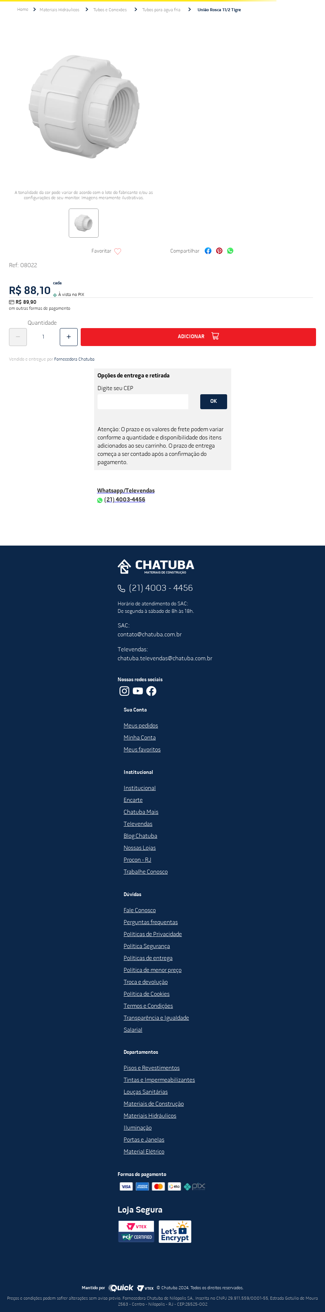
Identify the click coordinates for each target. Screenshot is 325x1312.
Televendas (138, 824)
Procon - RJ (137, 860)
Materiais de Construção (154, 1104)
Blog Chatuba (140, 836)
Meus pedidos (141, 726)
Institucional (140, 788)
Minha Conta (140, 738)
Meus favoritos (142, 750)
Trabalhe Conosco (146, 872)
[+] (69, 337)
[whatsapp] (230, 251)
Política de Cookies (147, 994)
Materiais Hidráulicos (59, 10)
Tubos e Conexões (110, 10)
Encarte (133, 800)
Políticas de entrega (148, 958)
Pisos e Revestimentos (152, 1068)
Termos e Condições (148, 1006)
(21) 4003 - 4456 (161, 588)
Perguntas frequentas (151, 923)
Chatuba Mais (141, 812)
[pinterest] (219, 251)
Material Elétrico (144, 1152)
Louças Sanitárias (146, 1092)
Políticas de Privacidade (153, 935)
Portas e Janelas (144, 1140)
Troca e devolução (146, 982)
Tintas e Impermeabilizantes (159, 1080)
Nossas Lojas (140, 848)
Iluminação (138, 1128)
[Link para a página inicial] (23, 9)
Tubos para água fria (161, 10)
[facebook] (208, 251)
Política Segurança (147, 947)
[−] (18, 337)
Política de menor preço (153, 970)
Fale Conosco (140, 911)
